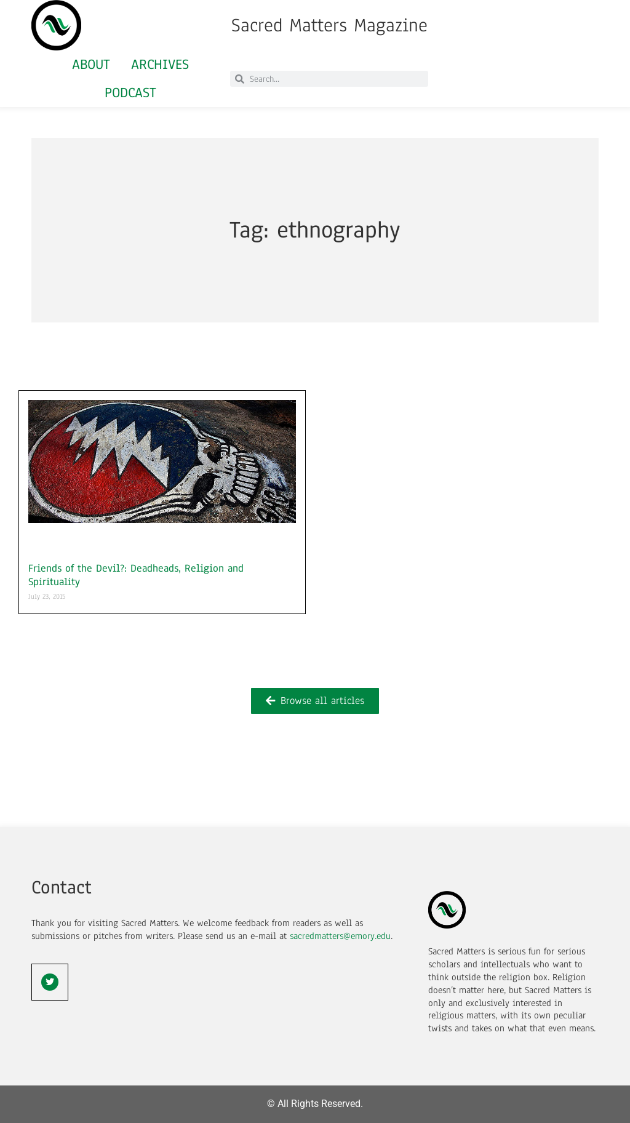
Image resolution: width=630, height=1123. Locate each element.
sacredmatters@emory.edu (340, 936)
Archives (160, 64)
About (91, 64)
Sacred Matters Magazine (329, 25)
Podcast (130, 92)
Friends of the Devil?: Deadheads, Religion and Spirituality (136, 575)
